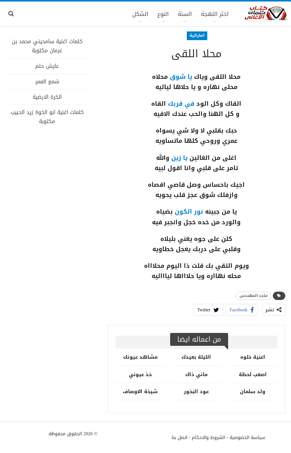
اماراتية (197, 35)
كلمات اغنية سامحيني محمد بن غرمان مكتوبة (47, 46)
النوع (163, 14)
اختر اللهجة (214, 14)
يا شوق (181, 77)
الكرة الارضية (47, 97)
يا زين (179, 158)
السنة (185, 14)
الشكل (140, 14)
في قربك (181, 103)
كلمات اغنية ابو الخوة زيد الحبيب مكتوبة (47, 117)
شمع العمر (47, 82)
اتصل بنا (179, 437)
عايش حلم (47, 66)
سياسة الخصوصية (247, 437)
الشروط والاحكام (208, 437)
